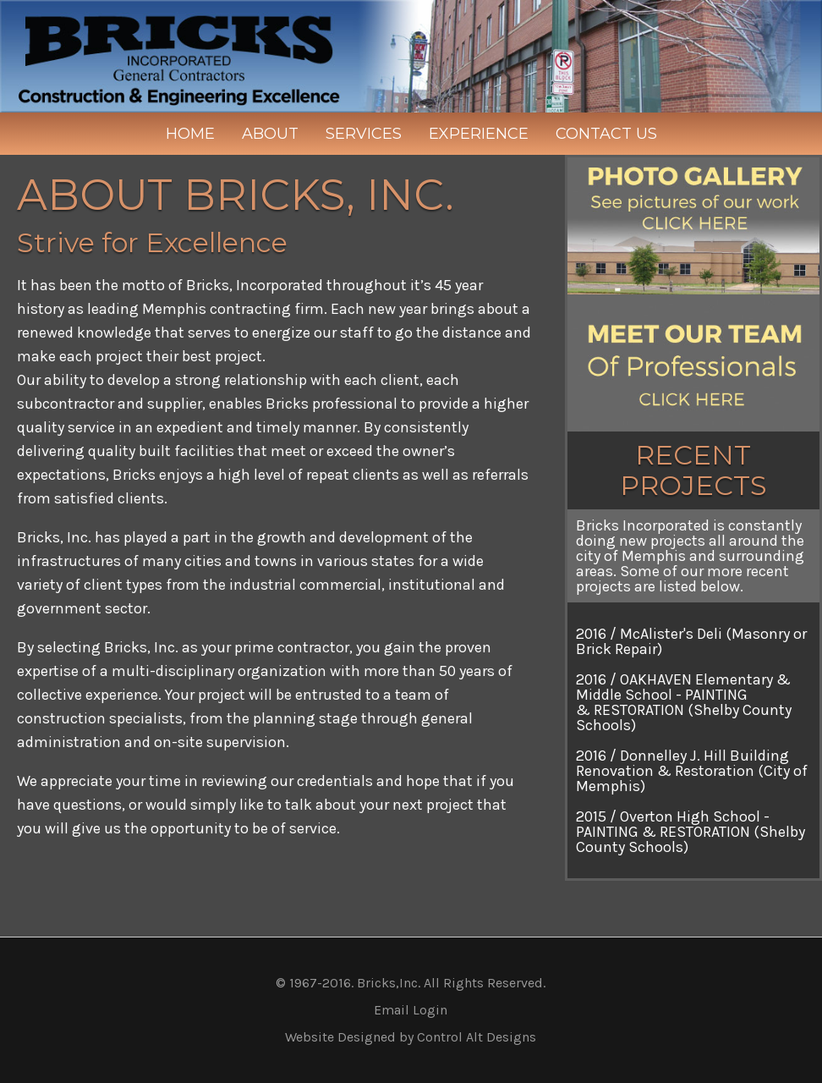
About (270, 133)
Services (364, 133)
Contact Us (606, 133)
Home (190, 133)
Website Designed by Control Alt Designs (410, 1037)
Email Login (410, 1010)
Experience (479, 133)
